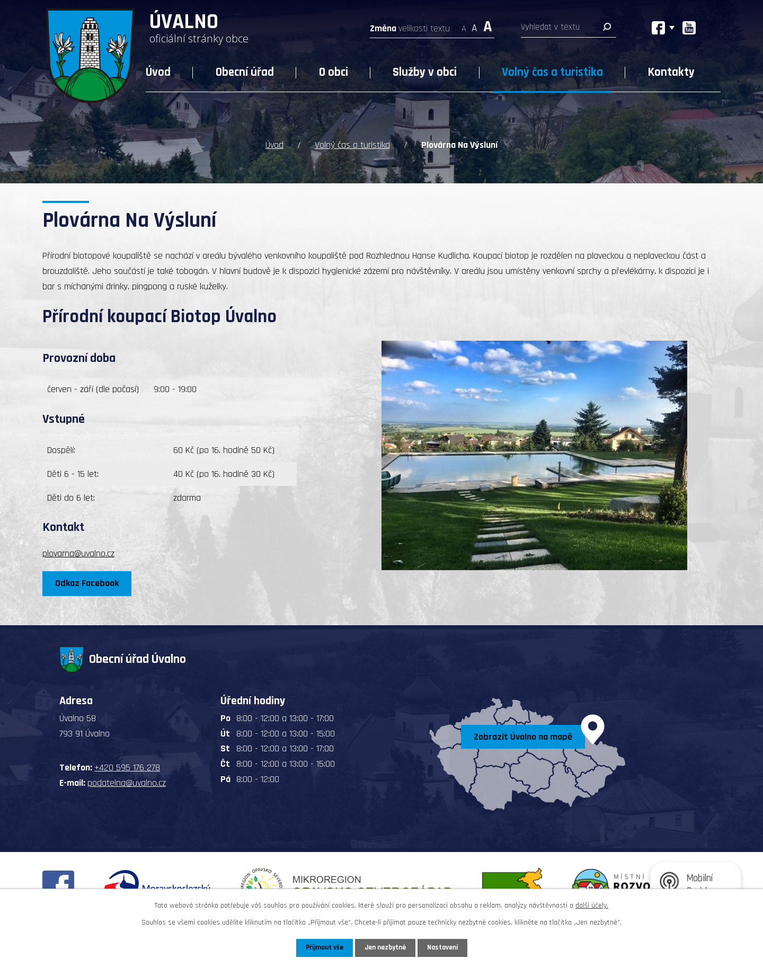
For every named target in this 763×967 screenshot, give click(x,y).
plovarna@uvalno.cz (78, 553)
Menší (464, 25)
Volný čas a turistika (552, 72)
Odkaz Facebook (88, 582)
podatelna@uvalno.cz (126, 782)
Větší (487, 25)
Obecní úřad (245, 72)
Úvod (158, 72)
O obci (333, 72)
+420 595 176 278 (127, 767)
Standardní (474, 25)
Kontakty (671, 72)
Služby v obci (425, 72)
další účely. (591, 905)
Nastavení (444, 947)
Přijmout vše (322, 947)
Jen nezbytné (385, 947)
